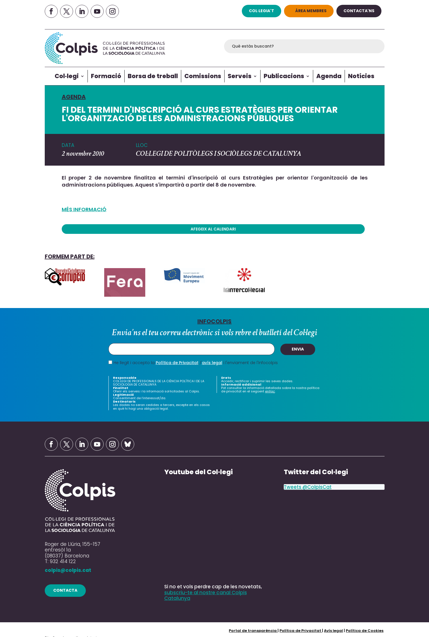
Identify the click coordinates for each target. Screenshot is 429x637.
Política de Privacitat (177, 362)
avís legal (212, 362)
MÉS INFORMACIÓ (84, 209)
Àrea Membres (310, 11)
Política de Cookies (364, 630)
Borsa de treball (153, 76)
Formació (106, 76)
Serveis (239, 76)
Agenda (329, 76)
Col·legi (67, 76)
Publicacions (284, 76)
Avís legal (333, 630)
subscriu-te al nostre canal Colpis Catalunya (205, 595)
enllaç (270, 391)
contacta (65, 590)
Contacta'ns (358, 11)
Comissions (202, 76)
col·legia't (261, 11)
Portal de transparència (253, 630)
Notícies (361, 76)
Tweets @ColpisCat (308, 487)
